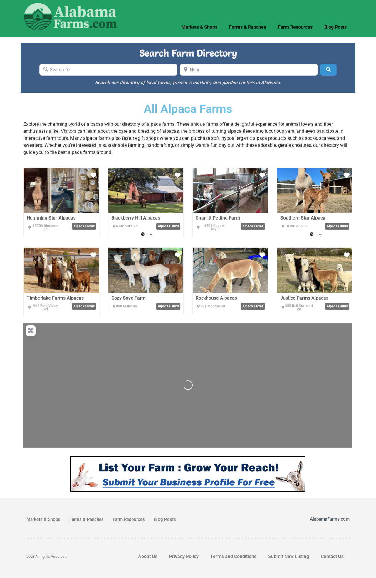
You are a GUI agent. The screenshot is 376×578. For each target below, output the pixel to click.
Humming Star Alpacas (51, 218)
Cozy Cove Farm (128, 298)
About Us (147, 556)
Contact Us (332, 556)
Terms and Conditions (233, 556)
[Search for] (108, 70)
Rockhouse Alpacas (216, 298)
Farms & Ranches (247, 27)
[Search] (328, 70)
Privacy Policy (184, 556)
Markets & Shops (199, 27)
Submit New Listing (288, 556)
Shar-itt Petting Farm (218, 218)
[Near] (249, 70)
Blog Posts (335, 27)
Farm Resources (295, 27)
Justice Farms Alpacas (304, 298)
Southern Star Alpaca (302, 218)
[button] (146, 234)
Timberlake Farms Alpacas (55, 298)
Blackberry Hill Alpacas (135, 218)
